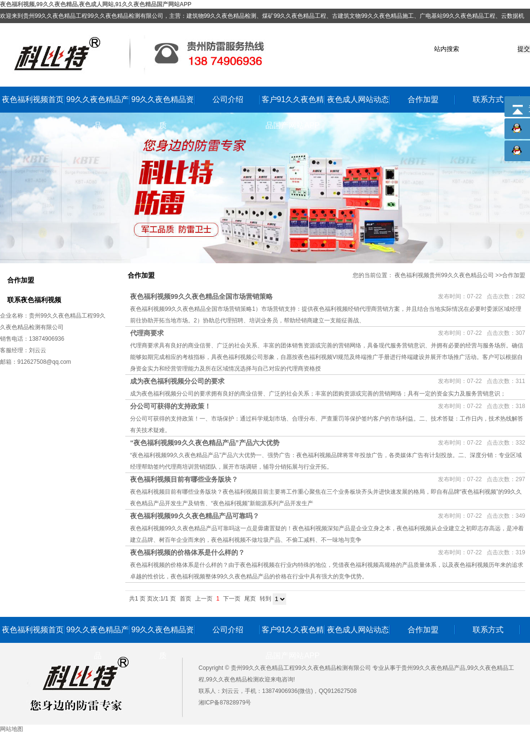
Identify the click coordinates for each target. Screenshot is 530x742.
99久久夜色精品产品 (97, 104)
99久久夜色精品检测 (232, 679)
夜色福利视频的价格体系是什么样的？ (187, 552)
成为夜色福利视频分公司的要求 (177, 381)
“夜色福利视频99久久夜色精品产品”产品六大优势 (204, 443)
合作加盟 (423, 99)
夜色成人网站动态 (358, 99)
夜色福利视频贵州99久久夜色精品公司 (444, 275)
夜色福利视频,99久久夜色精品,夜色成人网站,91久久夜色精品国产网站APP (95, 4)
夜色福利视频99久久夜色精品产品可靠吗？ (194, 516)
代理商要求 (147, 333)
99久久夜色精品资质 (163, 104)
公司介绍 (227, 99)
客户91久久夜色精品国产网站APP (293, 104)
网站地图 (11, 729)
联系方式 (488, 99)
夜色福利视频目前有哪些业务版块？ (184, 479)
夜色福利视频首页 (33, 99)
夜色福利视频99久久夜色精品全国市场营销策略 (201, 296)
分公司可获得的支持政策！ (170, 406)
